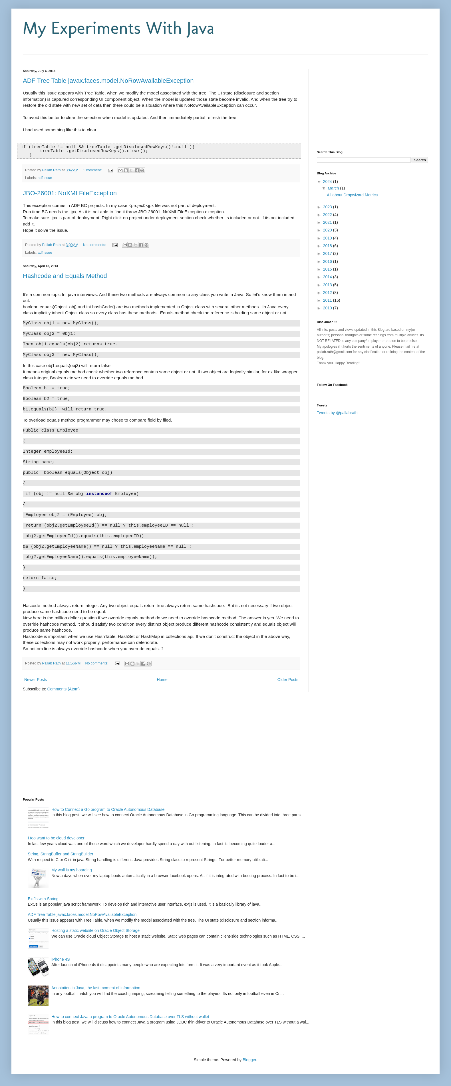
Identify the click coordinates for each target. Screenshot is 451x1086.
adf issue (45, 178)
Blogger (249, 1060)
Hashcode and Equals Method (65, 276)
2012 (328, 292)
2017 (328, 253)
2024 (328, 181)
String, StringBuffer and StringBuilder (60, 854)
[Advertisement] (89, 57)
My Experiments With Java (118, 28)
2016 (328, 261)
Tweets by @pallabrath (337, 412)
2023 (328, 207)
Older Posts (287, 680)
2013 (328, 285)
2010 (328, 308)
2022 (328, 214)
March (334, 188)
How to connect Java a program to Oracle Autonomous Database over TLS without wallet (130, 1017)
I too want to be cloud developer (56, 838)
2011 (328, 300)
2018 (328, 245)
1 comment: (93, 170)
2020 (328, 230)
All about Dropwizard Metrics (352, 195)
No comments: (95, 245)
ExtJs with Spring (43, 899)
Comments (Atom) (63, 689)
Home (162, 680)
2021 (328, 222)
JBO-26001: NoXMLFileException (70, 193)
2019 (328, 238)
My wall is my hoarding (71, 870)
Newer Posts (35, 680)
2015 (328, 269)
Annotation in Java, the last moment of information (95, 988)
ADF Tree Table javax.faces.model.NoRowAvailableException (108, 80)
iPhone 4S (60, 959)
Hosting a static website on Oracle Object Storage (95, 930)
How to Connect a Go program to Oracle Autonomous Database (107, 809)
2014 (328, 277)
